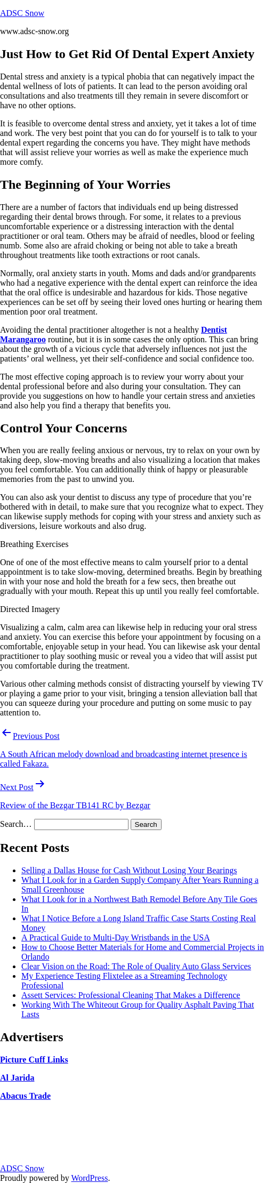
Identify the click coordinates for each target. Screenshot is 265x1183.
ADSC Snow (22, 13)
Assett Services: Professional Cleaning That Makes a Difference (130, 995)
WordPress (89, 1177)
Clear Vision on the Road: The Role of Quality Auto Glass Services (136, 966)
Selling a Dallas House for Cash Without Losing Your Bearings (129, 870)
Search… (16, 823)
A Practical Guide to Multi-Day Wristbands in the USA (115, 937)
